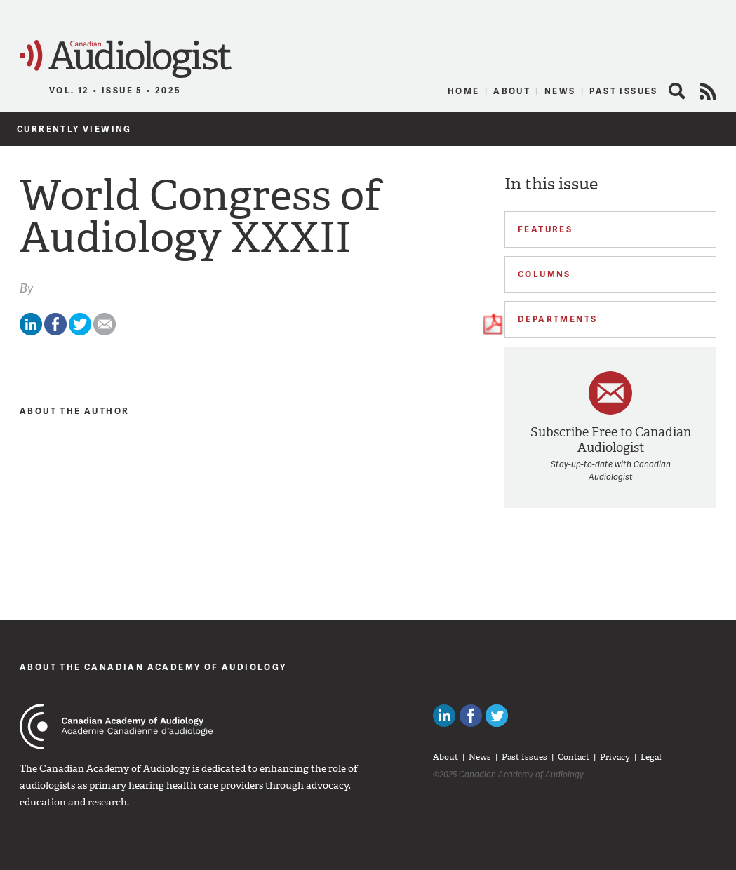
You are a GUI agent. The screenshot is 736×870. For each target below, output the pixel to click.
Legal (651, 757)
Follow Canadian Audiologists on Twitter (497, 715)
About (511, 91)
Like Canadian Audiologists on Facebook (471, 715)
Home (464, 91)
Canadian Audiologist (126, 59)
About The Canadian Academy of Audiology (153, 667)
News (560, 91)
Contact (573, 757)
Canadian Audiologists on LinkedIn (444, 715)
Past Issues (623, 91)
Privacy (615, 757)
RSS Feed (708, 91)
